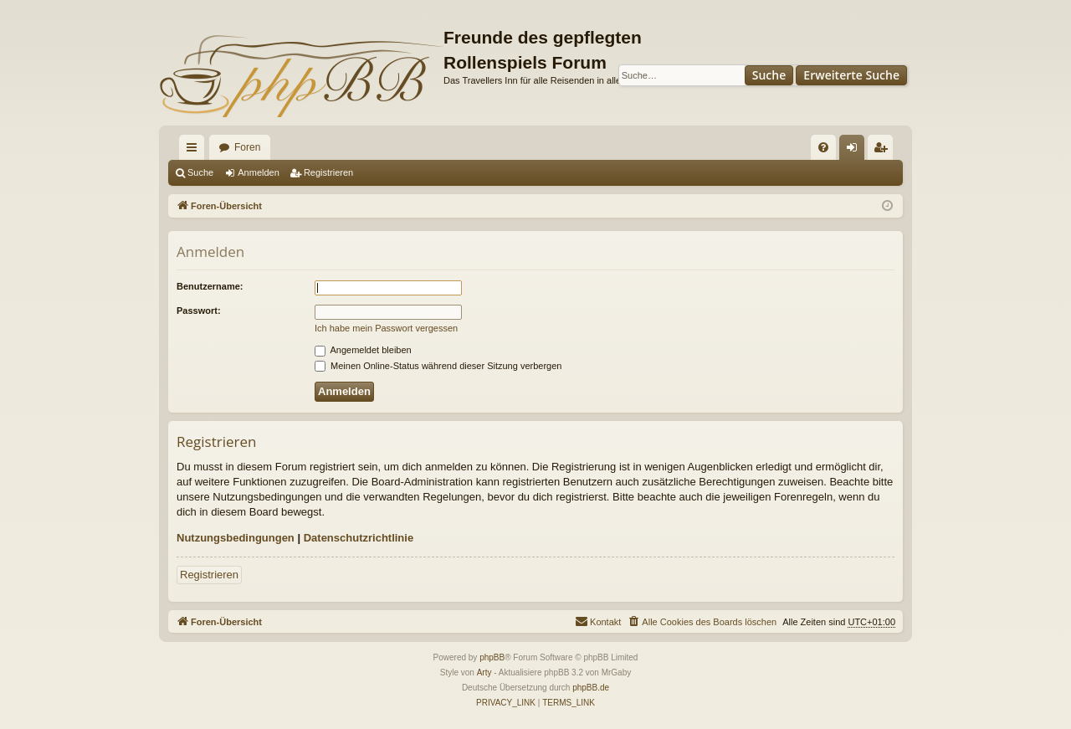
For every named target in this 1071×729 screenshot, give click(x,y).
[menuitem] (823, 147)
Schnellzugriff (195, 150)
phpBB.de (590, 687)
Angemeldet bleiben (363, 350)
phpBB (492, 657)
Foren (247, 147)
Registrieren (328, 172)
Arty (484, 672)
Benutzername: (210, 286)
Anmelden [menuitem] (855, 150)
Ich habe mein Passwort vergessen (386, 328)
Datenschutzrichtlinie (358, 537)
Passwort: (199, 310)
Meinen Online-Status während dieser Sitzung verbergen (438, 366)
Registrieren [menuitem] (884, 150)
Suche (769, 75)
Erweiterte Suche (851, 75)
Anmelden (258, 172)
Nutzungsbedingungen (236, 537)
